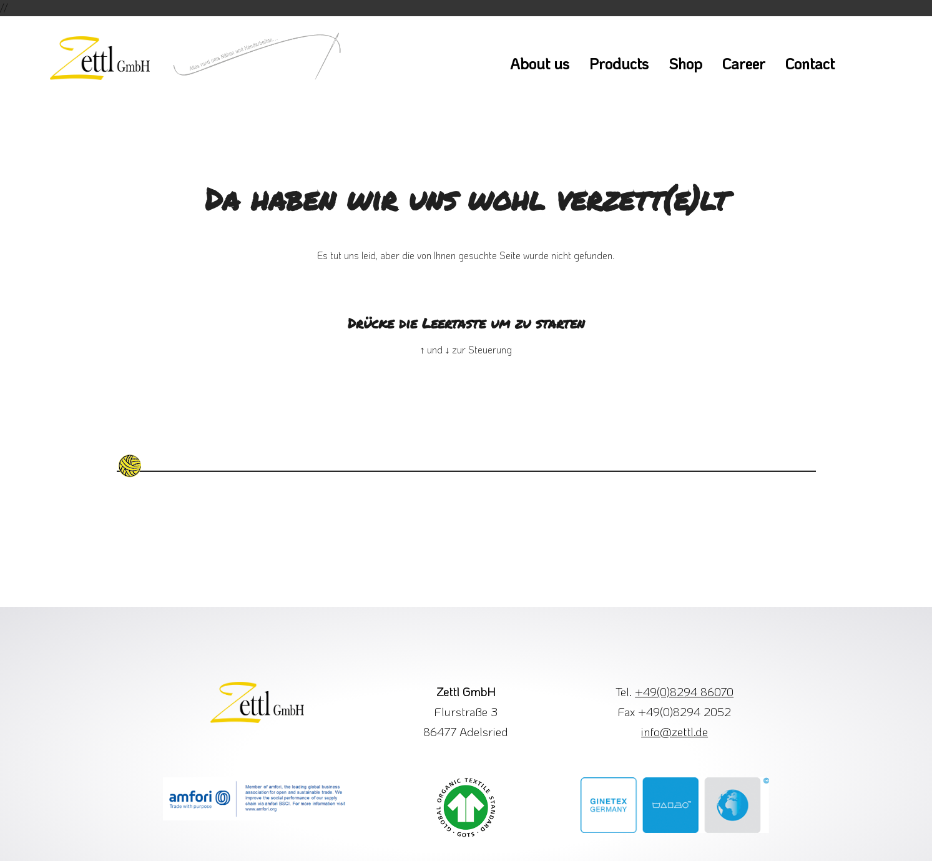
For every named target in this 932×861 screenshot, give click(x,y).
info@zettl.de (674, 731)
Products (619, 63)
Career (743, 63)
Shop (685, 63)
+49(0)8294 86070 (684, 691)
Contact (810, 63)
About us (539, 63)
